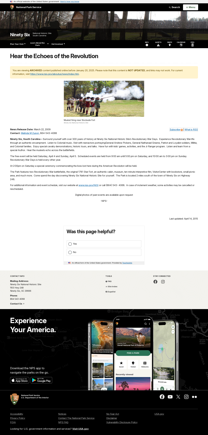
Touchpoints (127, 263)
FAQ (108, 281)
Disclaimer (111, 418)
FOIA (13, 422)
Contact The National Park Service (76, 418)
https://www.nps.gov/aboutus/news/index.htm (54, 74)
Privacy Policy (17, 418)
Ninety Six (20, 35)
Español (110, 291)
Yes (75, 243)
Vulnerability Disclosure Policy (122, 422)
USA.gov (159, 413)
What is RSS (191, 129)
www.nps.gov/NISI (89, 185)
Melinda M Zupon (30, 133)
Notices (62, 413)
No (74, 252)
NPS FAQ (63, 422)
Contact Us (16, 303)
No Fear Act (112, 413)
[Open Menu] (190, 7)
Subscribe (175, 129)
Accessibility (16, 413)
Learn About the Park (39, 44)
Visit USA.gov (80, 428)
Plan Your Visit (17, 44)
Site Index (111, 286)
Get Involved (58, 44)
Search (174, 7)
